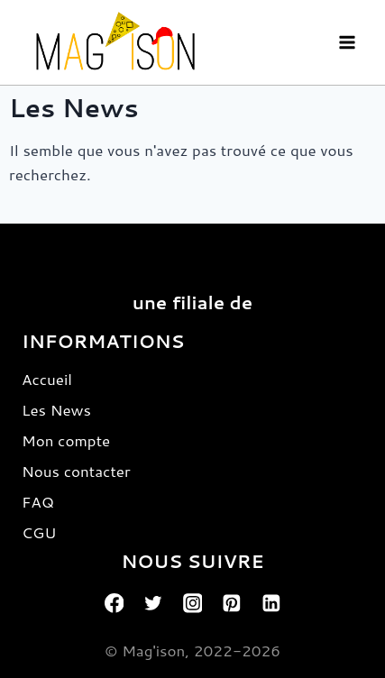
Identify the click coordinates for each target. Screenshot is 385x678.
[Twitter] (153, 603)
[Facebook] (114, 603)
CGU (39, 532)
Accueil (47, 378)
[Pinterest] (232, 603)
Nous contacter (76, 470)
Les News (56, 409)
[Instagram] (193, 603)
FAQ (38, 501)
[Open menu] (346, 42)
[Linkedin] (271, 603)
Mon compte (66, 440)
